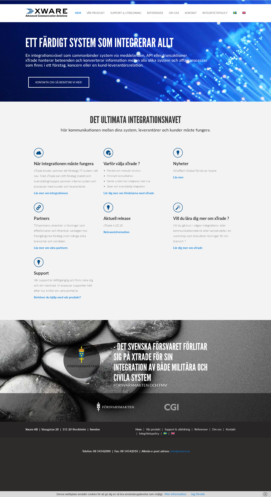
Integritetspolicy (215, 12)
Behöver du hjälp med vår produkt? (57, 297)
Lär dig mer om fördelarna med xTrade (129, 193)
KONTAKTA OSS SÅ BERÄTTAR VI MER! (58, 82)
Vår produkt (96, 12)
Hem (78, 12)
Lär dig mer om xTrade (187, 247)
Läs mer (178, 177)
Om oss (174, 12)
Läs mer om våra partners (51, 247)
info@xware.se (180, 451)
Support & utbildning (125, 12)
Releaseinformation (116, 232)
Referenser (155, 12)
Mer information (175, 494)
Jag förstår (198, 494)
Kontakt (191, 12)
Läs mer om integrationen (51, 193)
